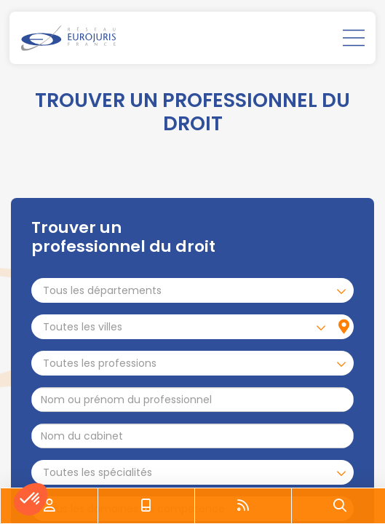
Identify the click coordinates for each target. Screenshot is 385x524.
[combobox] (192, 290)
